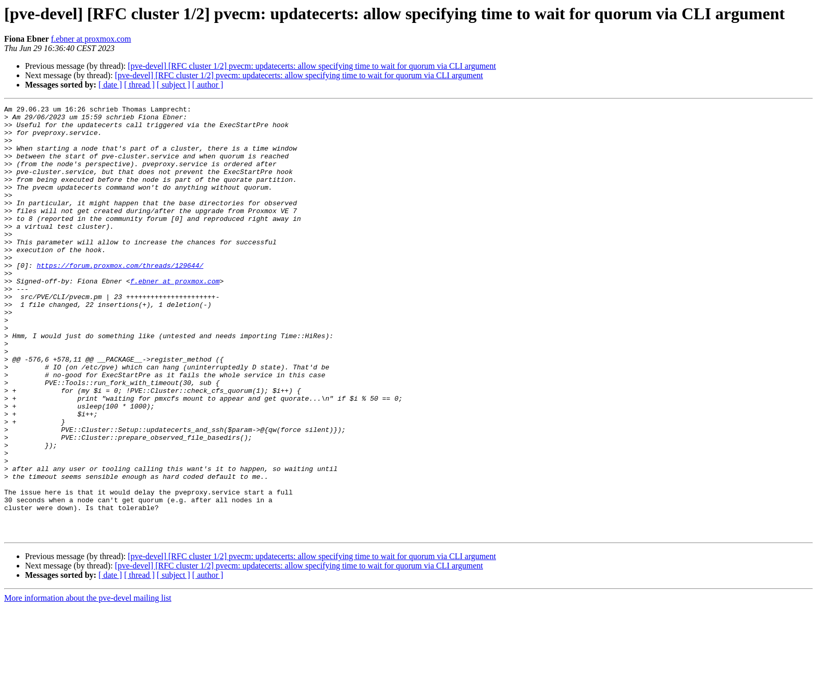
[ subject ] (173, 84)
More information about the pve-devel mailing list (87, 683)
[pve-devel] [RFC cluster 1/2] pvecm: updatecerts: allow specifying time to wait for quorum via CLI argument (312, 65)
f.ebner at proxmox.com (91, 38)
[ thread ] (139, 84)
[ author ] (208, 84)
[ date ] (110, 84)
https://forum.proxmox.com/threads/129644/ (119, 298)
